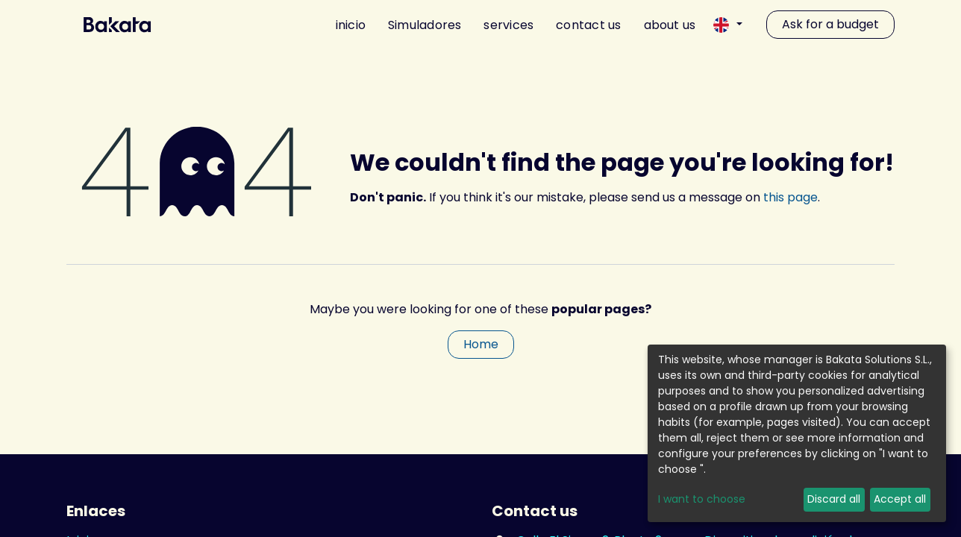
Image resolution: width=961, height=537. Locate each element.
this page (790, 197)
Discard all (833, 499)
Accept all (900, 499)
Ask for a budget (830, 24)
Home (480, 344)
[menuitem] (345, 24)
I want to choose (701, 499)
